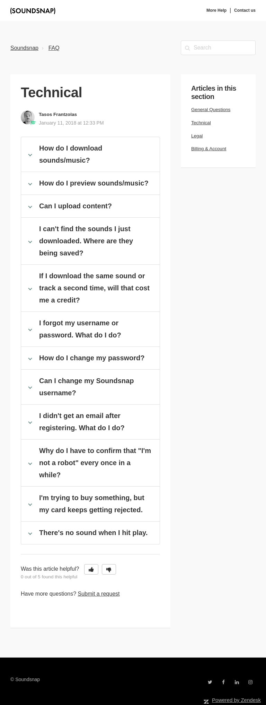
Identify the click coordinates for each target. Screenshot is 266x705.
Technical (201, 122)
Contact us (245, 10)
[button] (91, 569)
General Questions (210, 109)
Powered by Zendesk (236, 700)
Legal (197, 135)
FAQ (54, 48)
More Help (216, 10)
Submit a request (99, 594)
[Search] (218, 47)
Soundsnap (24, 48)
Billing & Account (208, 148)
